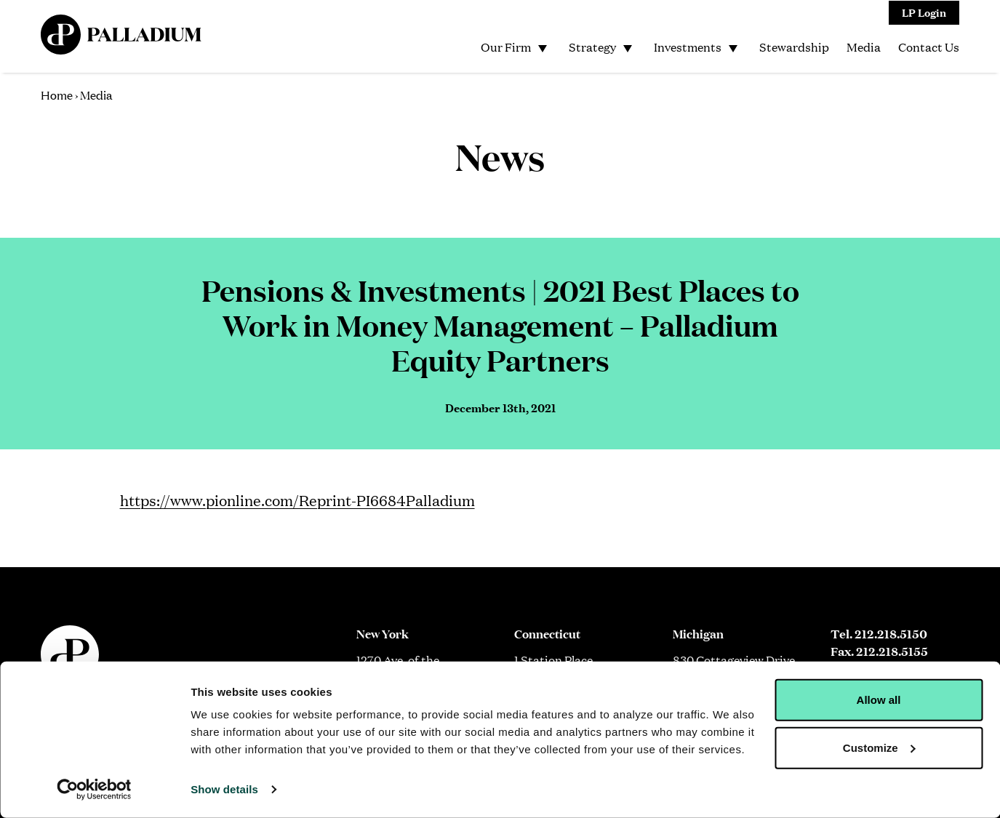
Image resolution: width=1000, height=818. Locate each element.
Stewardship (794, 47)
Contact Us (928, 47)
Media (864, 47)
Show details (224, 789)
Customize (879, 747)
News (500, 155)
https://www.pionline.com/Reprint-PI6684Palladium (297, 499)
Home (57, 95)
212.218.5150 (891, 633)
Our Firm (506, 47)
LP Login (924, 12)
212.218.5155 (892, 651)
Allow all (879, 700)
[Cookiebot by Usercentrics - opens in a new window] (94, 790)
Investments (687, 47)
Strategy (592, 47)
